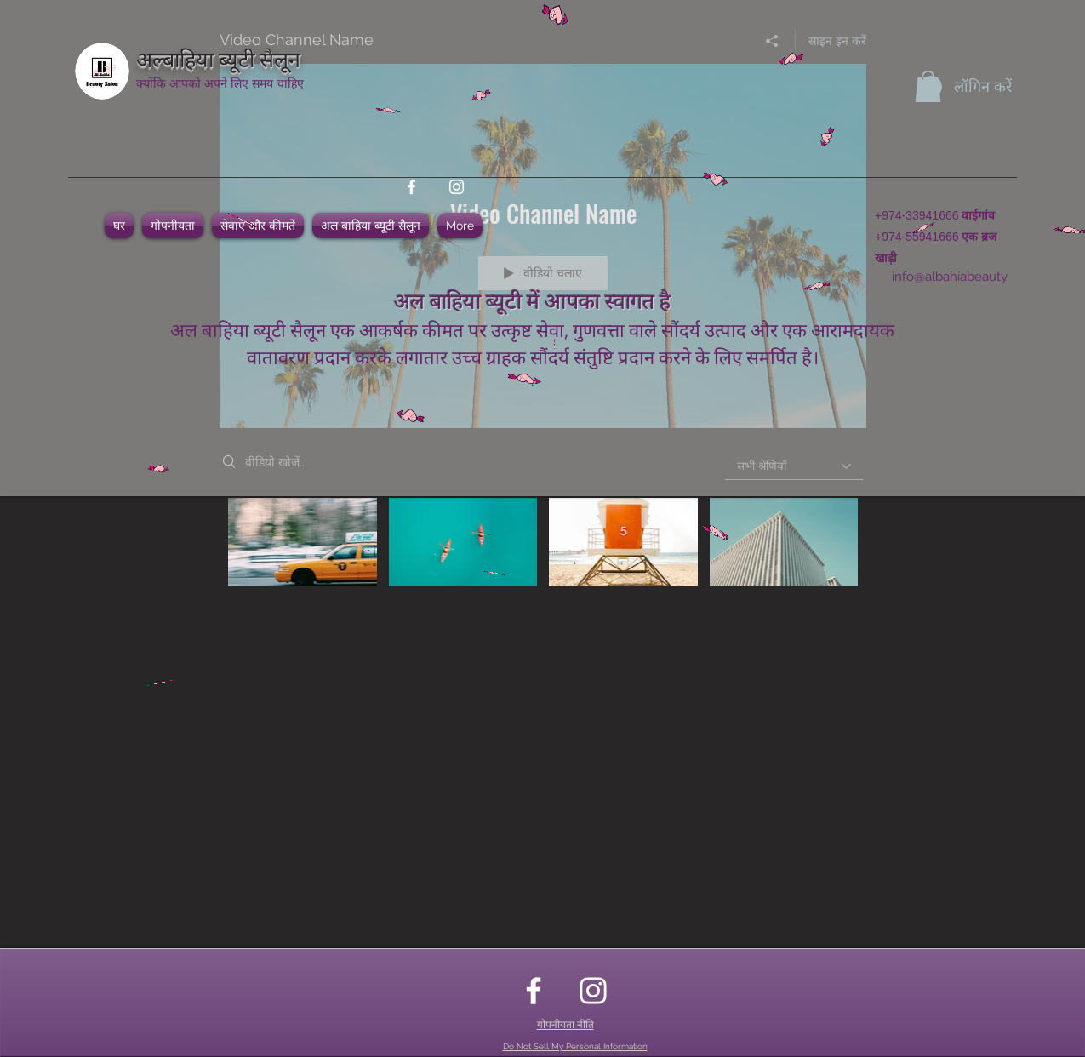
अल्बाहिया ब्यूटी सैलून (218, 57)
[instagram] (456, 187)
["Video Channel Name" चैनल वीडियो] (543, 553)
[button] (928, 86)
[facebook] (411, 187)
